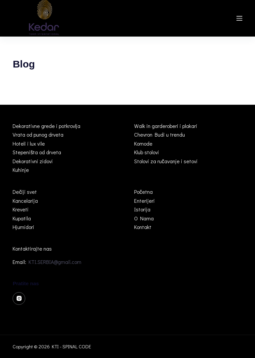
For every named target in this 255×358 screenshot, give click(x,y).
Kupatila (22, 218)
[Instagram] (19, 298)
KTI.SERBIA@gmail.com (55, 261)
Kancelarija (25, 200)
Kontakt (142, 226)
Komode (143, 143)
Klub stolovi (146, 152)
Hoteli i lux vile (29, 143)
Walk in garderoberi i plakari (165, 125)
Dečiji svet (25, 191)
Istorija (142, 209)
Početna (143, 191)
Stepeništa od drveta (37, 152)
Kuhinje (21, 169)
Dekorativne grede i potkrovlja (46, 125)
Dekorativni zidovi (33, 161)
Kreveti (21, 209)
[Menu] (239, 18)
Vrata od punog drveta (38, 134)
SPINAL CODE (76, 346)
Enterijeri (144, 200)
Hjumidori (23, 226)
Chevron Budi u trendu (159, 134)
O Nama (144, 218)
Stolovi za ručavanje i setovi (166, 161)
